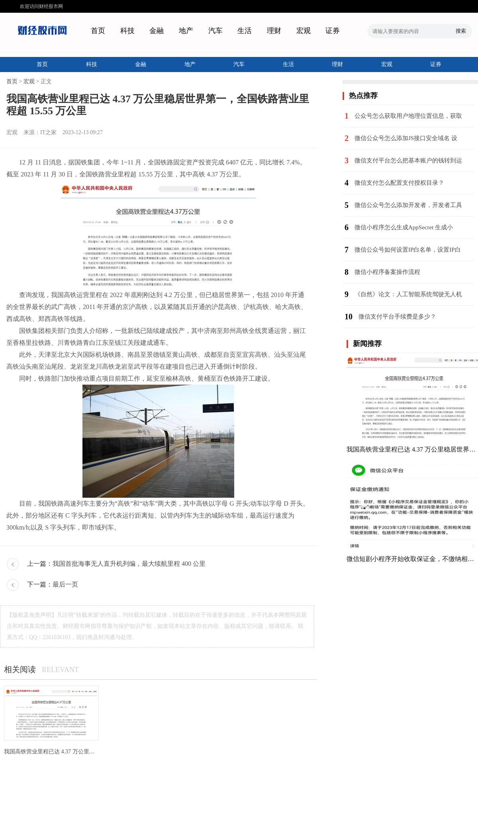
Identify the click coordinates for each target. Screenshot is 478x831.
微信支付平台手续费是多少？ (397, 316)
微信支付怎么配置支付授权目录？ (399, 183)
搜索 (461, 31)
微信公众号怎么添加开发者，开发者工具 (408, 205)
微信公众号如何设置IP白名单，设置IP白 (408, 249)
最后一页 (65, 584)
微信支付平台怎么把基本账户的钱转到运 (408, 160)
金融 (156, 31)
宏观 (303, 31)
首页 (98, 31)
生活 (244, 31)
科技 (127, 31)
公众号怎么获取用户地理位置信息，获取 (408, 116)
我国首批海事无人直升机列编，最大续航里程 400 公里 (129, 563)
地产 (186, 31)
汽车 (215, 31)
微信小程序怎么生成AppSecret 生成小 (404, 227)
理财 (274, 31)
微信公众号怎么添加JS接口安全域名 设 (406, 138)
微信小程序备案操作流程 (387, 272)
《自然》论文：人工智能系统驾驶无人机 (408, 294)
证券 (332, 31)
